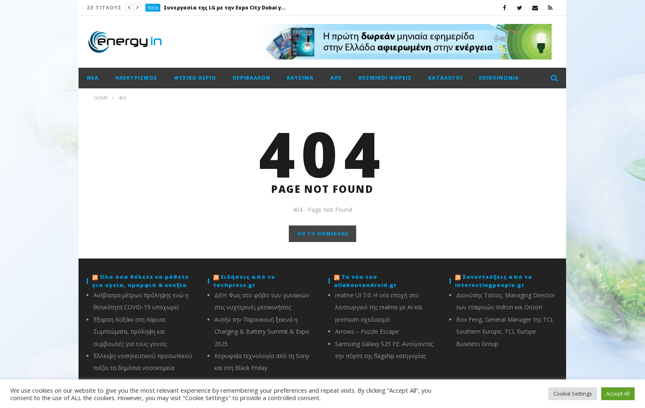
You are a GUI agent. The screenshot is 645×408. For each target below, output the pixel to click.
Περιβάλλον (251, 77)
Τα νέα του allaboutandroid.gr (365, 281)
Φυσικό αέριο (195, 77)
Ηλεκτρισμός (136, 77)
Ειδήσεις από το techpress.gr (244, 281)
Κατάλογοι (445, 77)
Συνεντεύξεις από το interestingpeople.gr (493, 281)
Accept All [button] (618, 393)
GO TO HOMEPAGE (322, 233)
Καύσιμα (300, 77)
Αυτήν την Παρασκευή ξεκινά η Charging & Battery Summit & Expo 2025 (261, 331)
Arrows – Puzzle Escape (367, 331)
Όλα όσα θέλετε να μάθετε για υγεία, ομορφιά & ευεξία (140, 281)
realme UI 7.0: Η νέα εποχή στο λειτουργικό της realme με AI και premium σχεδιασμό (378, 307)
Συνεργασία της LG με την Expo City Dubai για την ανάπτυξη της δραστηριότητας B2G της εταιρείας (226, 7)
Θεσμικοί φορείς (385, 77)
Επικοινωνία (499, 77)
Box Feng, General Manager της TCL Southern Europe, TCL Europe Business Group (505, 331)
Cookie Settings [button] (572, 393)
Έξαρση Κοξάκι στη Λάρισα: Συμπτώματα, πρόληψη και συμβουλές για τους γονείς (130, 331)
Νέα (153, 7)
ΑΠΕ (336, 77)
